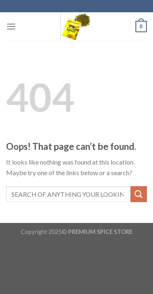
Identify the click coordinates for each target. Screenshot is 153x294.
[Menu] (11, 26)
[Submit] (139, 194)
